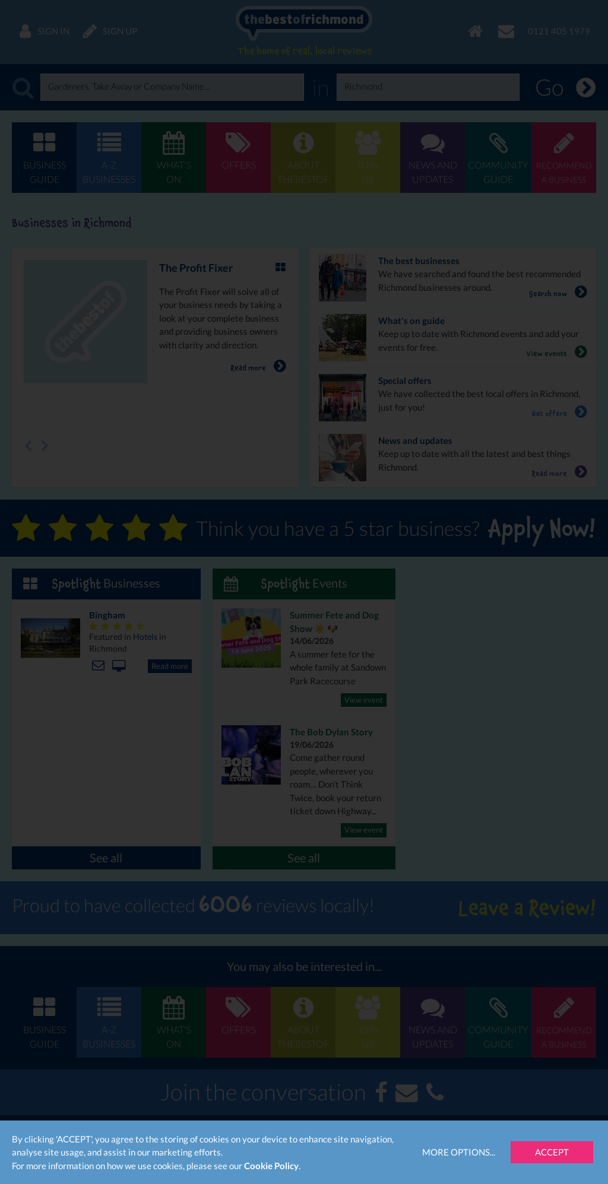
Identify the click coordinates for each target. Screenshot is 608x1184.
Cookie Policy (271, 1165)
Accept (552, 1152)
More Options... (458, 1152)
